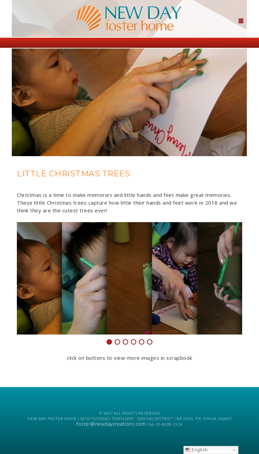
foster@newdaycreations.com (111, 424)
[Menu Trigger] (241, 20)
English (196, 450)
